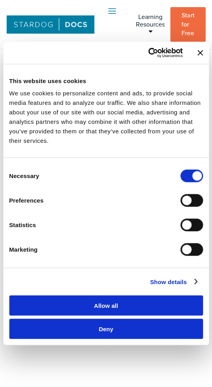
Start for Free (188, 24)
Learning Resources (150, 23)
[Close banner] (200, 52)
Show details (168, 281)
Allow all (106, 305)
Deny (106, 328)
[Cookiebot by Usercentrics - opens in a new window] (148, 53)
